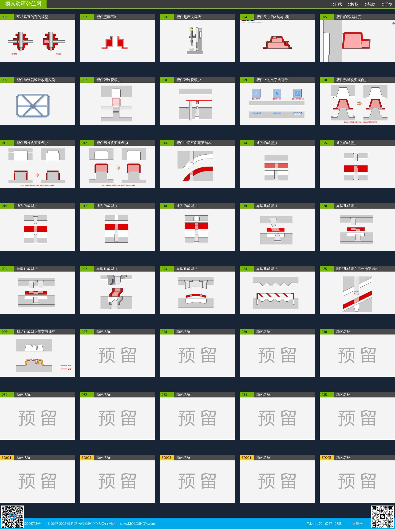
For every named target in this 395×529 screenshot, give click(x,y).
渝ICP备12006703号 (26, 523)
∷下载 (336, 4)
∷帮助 (369, 4)
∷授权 (353, 4)
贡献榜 (357, 523)
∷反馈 (386, 4)
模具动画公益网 (23, 3)
